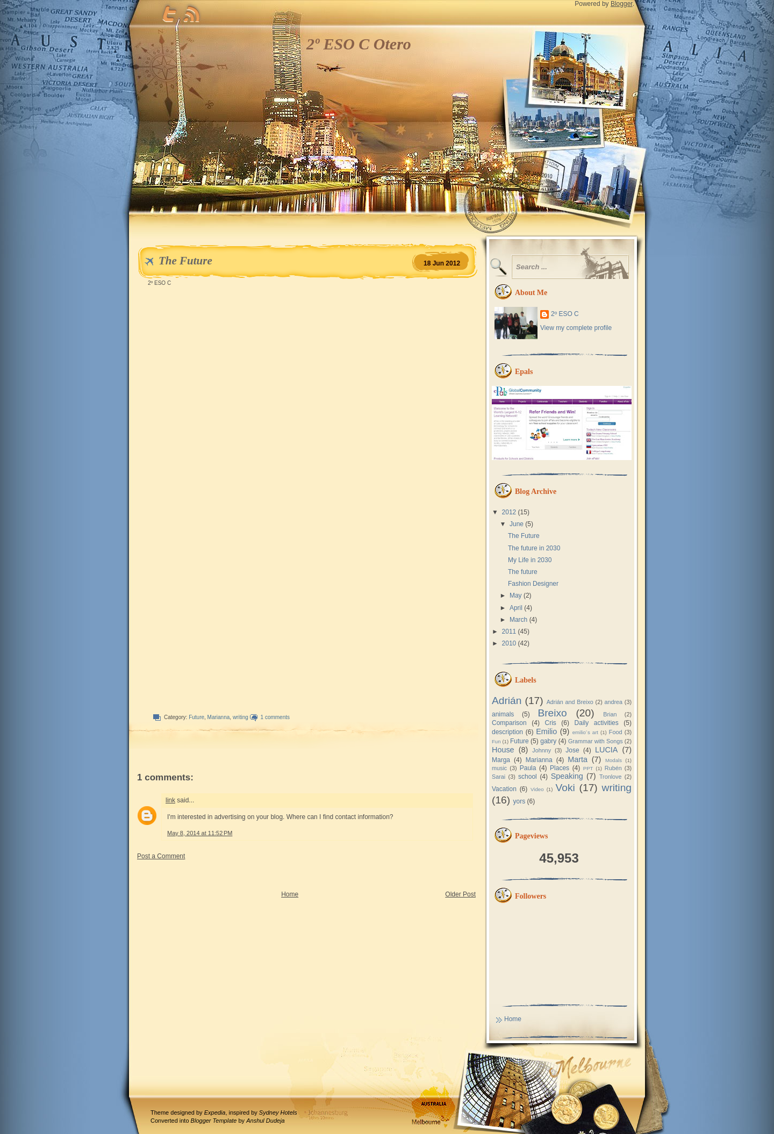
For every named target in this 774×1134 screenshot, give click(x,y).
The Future (185, 260)
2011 (509, 631)
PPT (588, 768)
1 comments (275, 717)
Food (615, 732)
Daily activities (597, 723)
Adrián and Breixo (570, 702)
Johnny (541, 750)
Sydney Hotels (278, 1112)
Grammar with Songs (595, 741)
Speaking (567, 776)
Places (559, 768)
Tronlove (610, 776)
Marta (577, 759)
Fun (496, 741)
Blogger (622, 4)
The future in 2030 (534, 548)
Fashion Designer (533, 583)
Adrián (506, 700)
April (516, 608)
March (518, 619)
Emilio (546, 731)
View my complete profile (576, 328)
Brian (610, 714)
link (170, 800)
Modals (613, 760)
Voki (565, 787)
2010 (509, 643)
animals (503, 714)
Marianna (218, 717)
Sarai (498, 776)
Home (289, 894)
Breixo (552, 713)
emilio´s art (585, 732)
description (507, 732)
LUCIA (606, 749)
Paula (528, 768)
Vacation (504, 789)
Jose (572, 750)
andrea (613, 702)
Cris (550, 723)
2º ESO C (565, 314)
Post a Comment (161, 856)
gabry (548, 741)
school (527, 776)
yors (519, 801)
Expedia (215, 1112)
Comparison (509, 723)
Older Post (460, 894)
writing (240, 717)
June (517, 524)
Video (537, 789)
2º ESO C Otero (358, 44)
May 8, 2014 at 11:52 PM (199, 833)
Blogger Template (214, 1120)
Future (196, 717)
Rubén (613, 768)
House (503, 749)
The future (523, 572)
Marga (501, 760)
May (516, 595)
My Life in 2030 (529, 560)
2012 (509, 512)
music (499, 768)
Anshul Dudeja (265, 1120)
